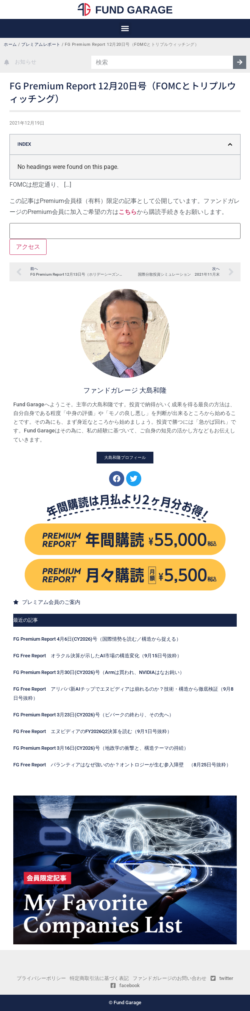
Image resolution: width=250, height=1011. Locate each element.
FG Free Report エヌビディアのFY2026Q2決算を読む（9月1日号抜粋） (92, 731)
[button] (125, 28)
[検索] (239, 62)
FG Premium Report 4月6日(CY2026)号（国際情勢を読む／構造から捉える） (97, 639)
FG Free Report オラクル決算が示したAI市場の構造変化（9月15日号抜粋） (97, 655)
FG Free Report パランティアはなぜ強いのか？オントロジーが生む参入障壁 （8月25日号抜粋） (122, 765)
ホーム (10, 44)
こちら (128, 211)
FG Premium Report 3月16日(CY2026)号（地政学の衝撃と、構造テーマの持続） (101, 748)
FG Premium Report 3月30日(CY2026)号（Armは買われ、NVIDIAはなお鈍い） (98, 672)
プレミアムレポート (41, 44)
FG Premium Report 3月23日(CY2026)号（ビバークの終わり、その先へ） (93, 715)
